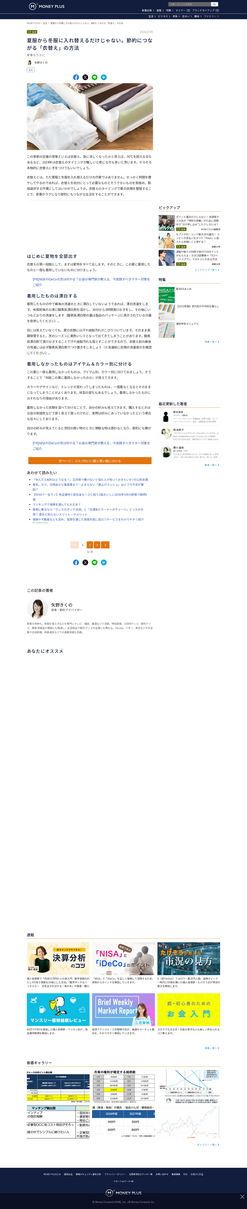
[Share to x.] (85, 77)
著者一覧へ (211, 464)
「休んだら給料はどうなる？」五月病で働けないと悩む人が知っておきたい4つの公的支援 (90, 479)
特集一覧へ (211, 341)
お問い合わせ (162, 1174)
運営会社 (68, 1174)
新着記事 (148, 10)
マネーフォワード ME (123, 1181)
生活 (152, 16)
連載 (160, 10)
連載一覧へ (211, 1047)
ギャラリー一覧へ (207, 1144)
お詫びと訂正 (197, 1174)
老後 (176, 16)
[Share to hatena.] (104, 77)
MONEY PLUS (33, 23)
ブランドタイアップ (205, 10)
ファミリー (211, 16)
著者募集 (176, 1174)
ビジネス (164, 16)
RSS (185, 1174)
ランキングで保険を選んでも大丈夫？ (57, 504)
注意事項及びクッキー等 (140, 1174)
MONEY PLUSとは (52, 1174)
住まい (187, 16)
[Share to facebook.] (76, 77)
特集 (169, 10)
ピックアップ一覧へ (206, 269)
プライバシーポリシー (115, 1174)
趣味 (198, 16)
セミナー (183, 10)
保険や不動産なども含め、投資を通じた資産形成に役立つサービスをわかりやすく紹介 (88, 519)
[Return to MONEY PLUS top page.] (46, 6)
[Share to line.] (94, 77)
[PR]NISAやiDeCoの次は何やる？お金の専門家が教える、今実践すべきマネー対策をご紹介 (91, 282)
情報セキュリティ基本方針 (88, 1174)
